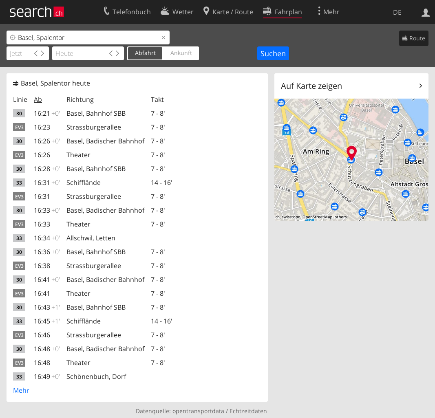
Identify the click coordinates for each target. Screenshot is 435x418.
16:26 (47, 140)
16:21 (47, 113)
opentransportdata (198, 411)
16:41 (47, 279)
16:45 (47, 321)
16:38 (42, 265)
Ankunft (181, 53)
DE (397, 12)
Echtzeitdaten (248, 411)
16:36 (47, 251)
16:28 (47, 168)
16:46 (42, 334)
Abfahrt (145, 53)
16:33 (47, 210)
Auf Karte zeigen (311, 85)
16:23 (42, 127)
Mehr (21, 390)
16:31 (47, 182)
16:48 (47, 348)
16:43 (47, 307)
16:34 (47, 237)
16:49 (47, 376)
